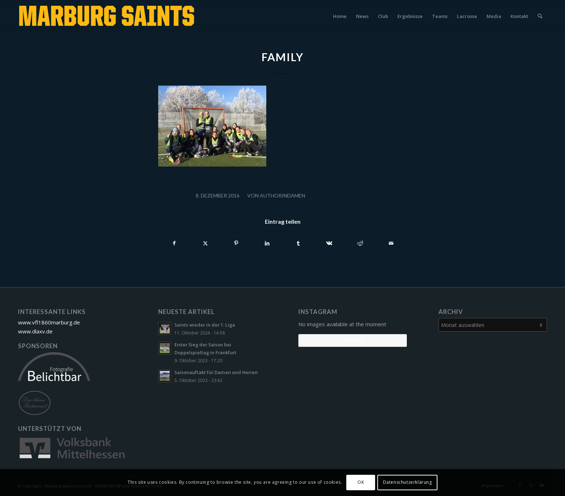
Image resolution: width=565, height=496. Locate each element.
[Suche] (540, 16)
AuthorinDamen (282, 195)
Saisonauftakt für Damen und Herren (216, 372)
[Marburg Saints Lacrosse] (107, 16)
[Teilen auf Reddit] (360, 243)
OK (360, 482)
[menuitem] (339, 16)
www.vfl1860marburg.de (49, 322)
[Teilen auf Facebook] (174, 243)
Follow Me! (353, 340)
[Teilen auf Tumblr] (298, 243)
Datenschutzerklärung (407, 482)
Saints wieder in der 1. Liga (204, 325)
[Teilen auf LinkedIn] (267, 243)
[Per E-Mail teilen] (391, 243)
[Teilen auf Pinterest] (236, 243)
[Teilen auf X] (205, 243)
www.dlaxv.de (35, 331)
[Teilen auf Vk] (329, 243)
